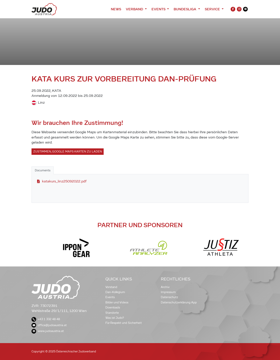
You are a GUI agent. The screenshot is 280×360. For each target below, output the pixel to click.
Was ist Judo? (114, 318)
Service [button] (213, 9)
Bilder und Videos (116, 302)
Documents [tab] (42, 170)
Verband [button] (135, 9)
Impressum (168, 292)
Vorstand (111, 287)
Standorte (112, 312)
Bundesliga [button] (185, 9)
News (116, 9)
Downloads (112, 307)
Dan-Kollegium (115, 292)
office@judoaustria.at (49, 325)
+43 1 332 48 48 (46, 319)
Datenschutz (169, 297)
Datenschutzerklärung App (179, 302)
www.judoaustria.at (48, 331)
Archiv (165, 287)
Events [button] (158, 9)
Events (110, 297)
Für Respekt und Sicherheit (123, 323)
